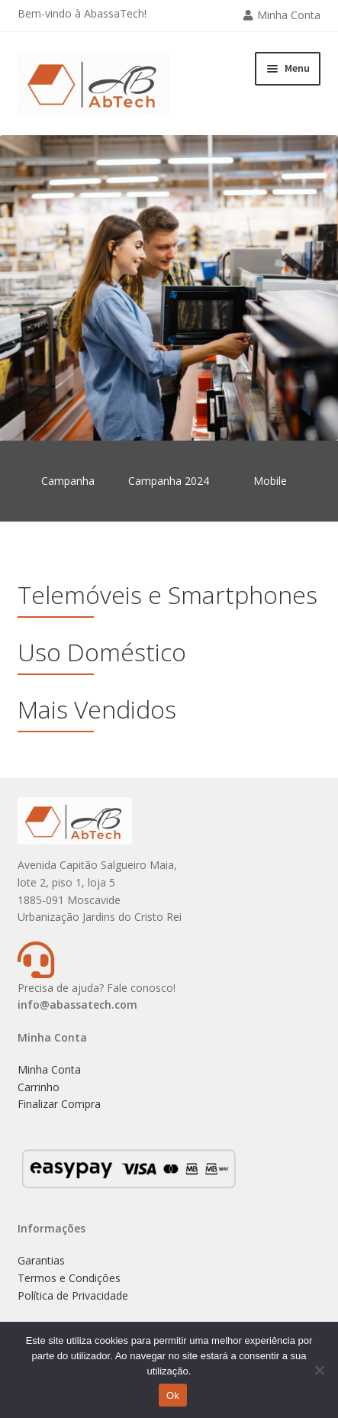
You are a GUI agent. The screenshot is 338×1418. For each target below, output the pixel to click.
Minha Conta (288, 15)
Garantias (41, 1260)
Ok (172, 1395)
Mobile (270, 480)
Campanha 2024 (168, 480)
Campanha (68, 480)
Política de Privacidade (73, 1295)
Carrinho (39, 1087)
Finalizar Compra (59, 1104)
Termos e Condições (69, 1278)
